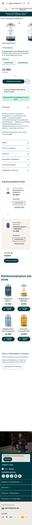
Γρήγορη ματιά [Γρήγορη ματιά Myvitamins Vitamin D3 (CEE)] (23, 339)
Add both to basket (11, 260)
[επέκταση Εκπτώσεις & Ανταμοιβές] (12, 498)
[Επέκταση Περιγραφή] (16, 107)
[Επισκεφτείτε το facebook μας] (7, 476)
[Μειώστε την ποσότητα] (4, 76)
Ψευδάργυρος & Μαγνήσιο (24, 300)
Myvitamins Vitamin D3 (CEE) (23, 330)
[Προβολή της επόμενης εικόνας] (30, 32)
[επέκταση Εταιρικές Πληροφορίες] (11, 493)
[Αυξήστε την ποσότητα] (15, 76)
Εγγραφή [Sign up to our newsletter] (8, 459)
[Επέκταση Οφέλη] (16, 143)
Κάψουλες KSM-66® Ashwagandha (8, 330)
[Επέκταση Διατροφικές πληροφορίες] (16, 159)
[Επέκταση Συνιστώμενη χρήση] (16, 165)
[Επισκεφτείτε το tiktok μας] (11, 476)
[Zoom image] (19, 23)
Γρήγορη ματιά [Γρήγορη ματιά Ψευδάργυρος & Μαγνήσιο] (23, 308)
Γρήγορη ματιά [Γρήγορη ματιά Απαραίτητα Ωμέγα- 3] (7, 308)
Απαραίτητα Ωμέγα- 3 (8, 300)
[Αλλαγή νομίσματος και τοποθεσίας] (16, 469)
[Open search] (7, 3)
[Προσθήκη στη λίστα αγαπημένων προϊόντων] (27, 81)
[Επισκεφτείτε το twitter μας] (20, 476)
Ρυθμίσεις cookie (7, 465)
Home (2, 18)
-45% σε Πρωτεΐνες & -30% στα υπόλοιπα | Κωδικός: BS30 (16, 14)
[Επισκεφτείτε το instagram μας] (3, 476)
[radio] (8, 63)
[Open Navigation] (3, 3)
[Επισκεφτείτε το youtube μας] (15, 476)
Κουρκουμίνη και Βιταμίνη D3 (14, 18)
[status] (9, 76)
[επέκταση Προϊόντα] (6, 487)
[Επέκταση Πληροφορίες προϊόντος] (16, 170)
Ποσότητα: (5, 72)
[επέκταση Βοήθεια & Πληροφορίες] (11, 482)
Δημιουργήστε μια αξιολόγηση (13, 366)
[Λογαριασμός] (24, 3)
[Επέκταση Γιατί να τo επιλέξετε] (16, 148)
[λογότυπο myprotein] (15, 3)
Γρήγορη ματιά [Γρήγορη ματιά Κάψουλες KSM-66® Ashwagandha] (7, 339)
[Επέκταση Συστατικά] (16, 154)
